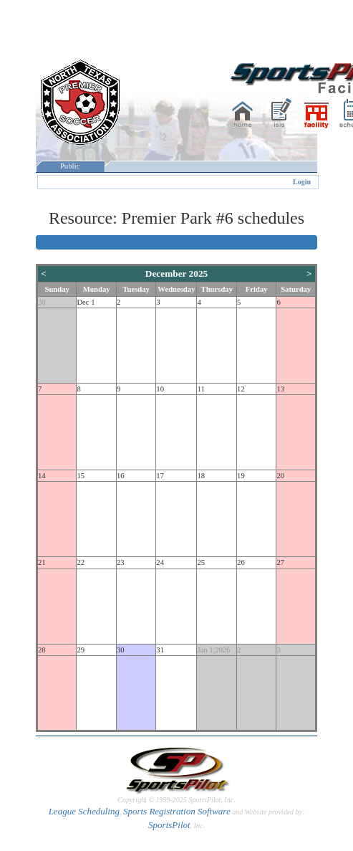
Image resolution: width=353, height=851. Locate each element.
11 (200, 389)
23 (121, 562)
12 (241, 389)
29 (80, 650)
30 (42, 302)
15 (80, 476)
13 (280, 389)
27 (280, 562)
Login (302, 182)
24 (160, 562)
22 (80, 562)
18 (201, 476)
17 (160, 476)
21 (42, 562)
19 (241, 476)
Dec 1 (86, 302)
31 (160, 650)
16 (121, 476)
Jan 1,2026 (213, 650)
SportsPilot (169, 824)
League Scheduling (84, 811)
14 (42, 476)
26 (241, 562)
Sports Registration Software (177, 811)
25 (201, 562)
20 (280, 476)
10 (160, 389)
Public (70, 166)
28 (42, 650)
